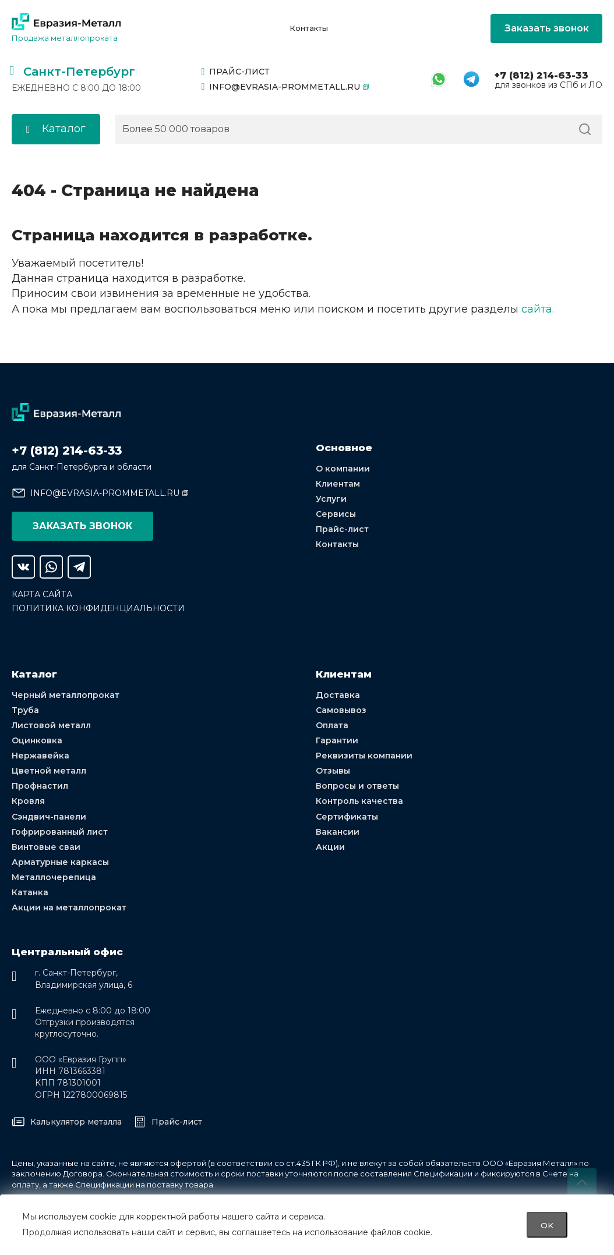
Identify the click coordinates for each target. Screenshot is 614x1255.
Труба (25, 709)
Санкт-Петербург (79, 72)
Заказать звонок (546, 28)
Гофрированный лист (60, 831)
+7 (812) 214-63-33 (541, 75)
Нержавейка (40, 755)
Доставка (338, 694)
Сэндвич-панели (49, 816)
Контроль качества (359, 801)
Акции (330, 846)
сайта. (537, 308)
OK (547, 1224)
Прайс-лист (236, 71)
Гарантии (337, 740)
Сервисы (336, 513)
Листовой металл (51, 724)
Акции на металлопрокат (69, 907)
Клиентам (338, 483)
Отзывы (333, 770)
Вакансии (337, 831)
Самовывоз (341, 709)
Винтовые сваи (46, 846)
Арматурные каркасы (60, 861)
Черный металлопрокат (65, 694)
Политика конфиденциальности (98, 608)
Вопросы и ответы (357, 786)
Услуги (331, 498)
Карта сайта (42, 594)
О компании (343, 468)
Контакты (309, 28)
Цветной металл (49, 770)
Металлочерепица (54, 877)
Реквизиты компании (364, 755)
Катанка (30, 892)
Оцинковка (37, 740)
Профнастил (40, 786)
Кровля (28, 801)
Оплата (332, 724)
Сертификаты (347, 816)
